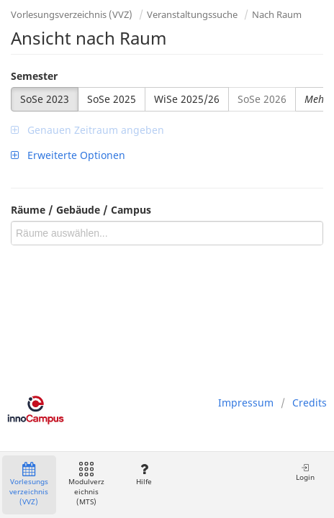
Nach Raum (277, 14)
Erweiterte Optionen (68, 155)
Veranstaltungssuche (192, 14)
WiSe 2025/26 (187, 99)
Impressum (246, 402)
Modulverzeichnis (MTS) (86, 484)
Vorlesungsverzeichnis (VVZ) (71, 14)
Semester (34, 76)
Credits (309, 402)
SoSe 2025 (111, 99)
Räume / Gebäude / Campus (81, 210)
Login (305, 472)
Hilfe (143, 474)
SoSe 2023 (44, 99)
